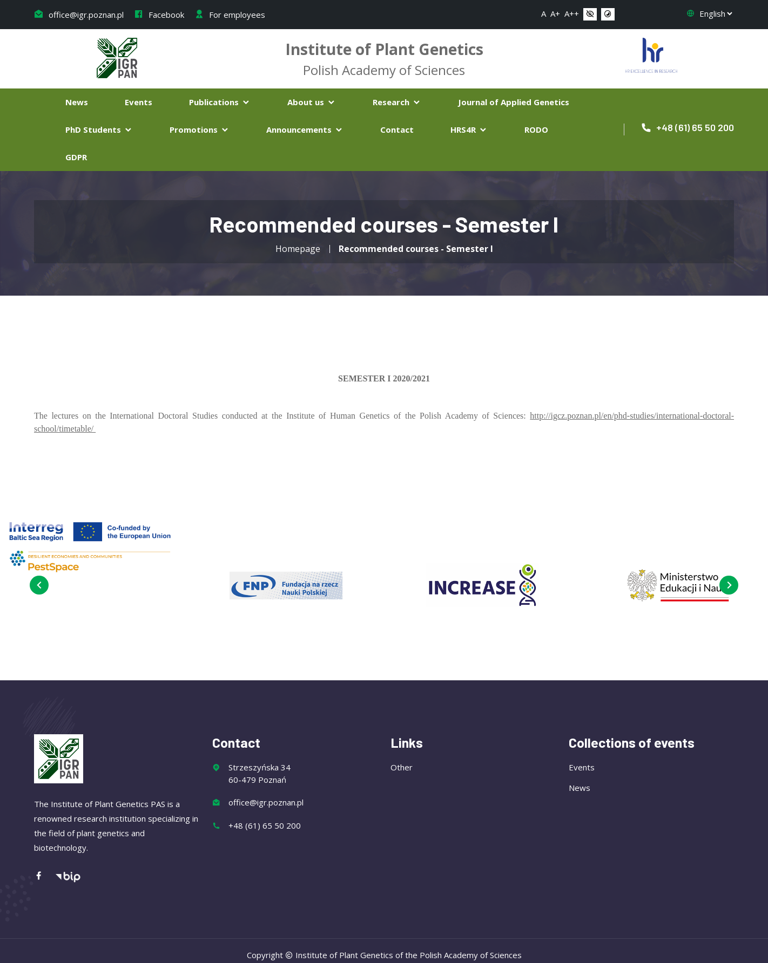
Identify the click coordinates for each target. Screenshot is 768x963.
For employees (229, 14)
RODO (536, 129)
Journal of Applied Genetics (513, 102)
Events (138, 102)
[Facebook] (44, 871)
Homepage (297, 249)
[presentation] (36, 585)
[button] (590, 14)
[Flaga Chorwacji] (651, 54)
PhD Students (99, 129)
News (76, 102)
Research (397, 102)
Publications (220, 102)
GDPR (76, 157)
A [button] (543, 13)
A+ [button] (555, 13)
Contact (397, 129)
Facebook (159, 14)
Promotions (200, 129)
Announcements (304, 129)
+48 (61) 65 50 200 (687, 127)
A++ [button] (571, 13)
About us (311, 102)
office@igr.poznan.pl (79, 14)
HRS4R (469, 129)
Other (401, 761)
